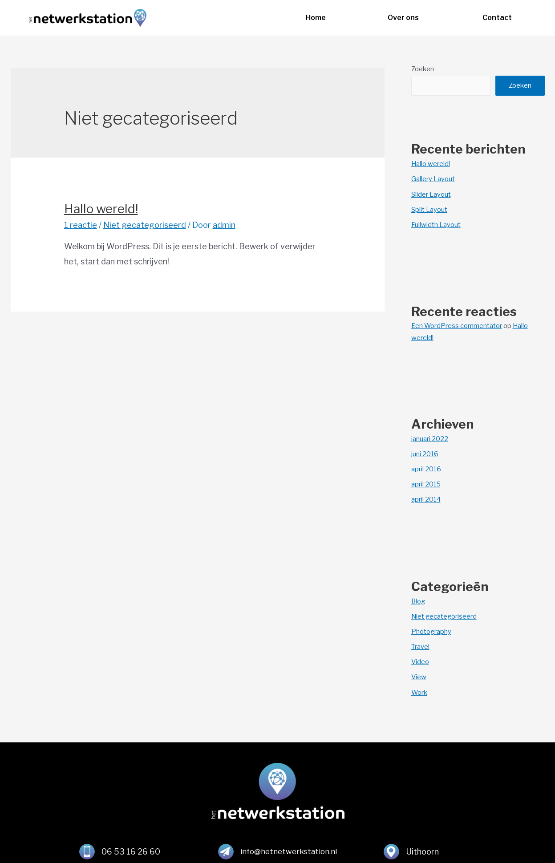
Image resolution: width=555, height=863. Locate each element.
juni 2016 (425, 453)
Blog (418, 600)
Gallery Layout (433, 179)
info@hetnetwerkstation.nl (289, 849)
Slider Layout (431, 194)
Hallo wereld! (101, 208)
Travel (420, 645)
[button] (315, 18)
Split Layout (429, 209)
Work (419, 690)
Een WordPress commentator (457, 325)
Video (420, 660)
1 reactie (80, 225)
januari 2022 (429, 438)
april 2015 (426, 483)
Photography (431, 630)
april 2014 (426, 498)
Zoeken (422, 69)
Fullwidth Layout (436, 224)
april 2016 (426, 468)
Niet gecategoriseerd (144, 225)
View (419, 675)
